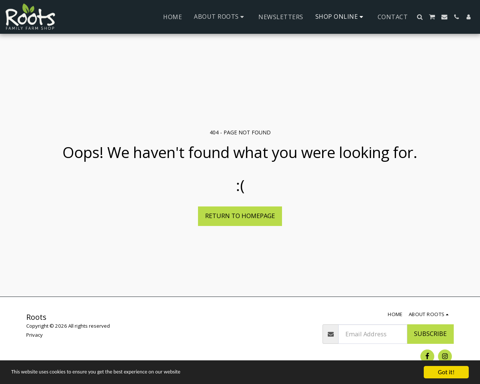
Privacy (34, 334)
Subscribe (430, 333)
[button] (220, 17)
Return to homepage (240, 215)
